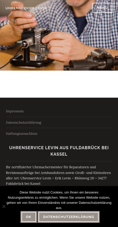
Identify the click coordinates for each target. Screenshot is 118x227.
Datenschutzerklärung (23, 122)
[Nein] (3, 206)
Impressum (15, 111)
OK (28, 217)
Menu (102, 8)
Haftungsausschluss (21, 133)
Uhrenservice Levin (26, 8)
